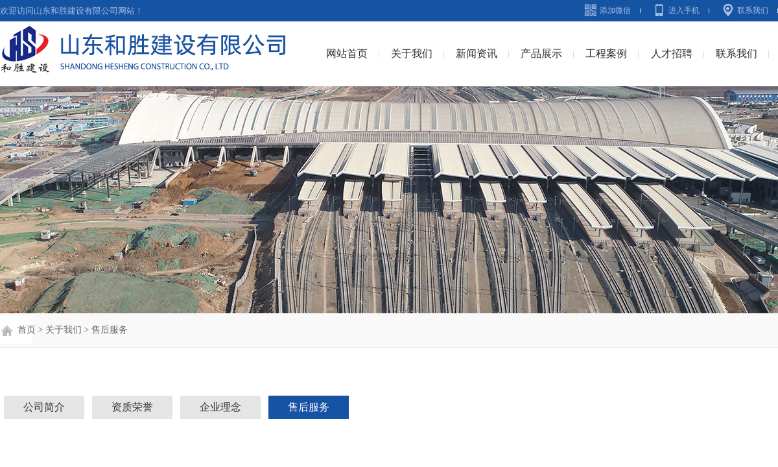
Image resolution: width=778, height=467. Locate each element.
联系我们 (752, 10)
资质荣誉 (132, 407)
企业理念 (220, 407)
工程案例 (606, 53)
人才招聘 (671, 53)
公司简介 (44, 407)
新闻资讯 (476, 53)
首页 (25, 330)
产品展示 (541, 53)
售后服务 (109, 330)
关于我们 (411, 53)
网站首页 (347, 53)
